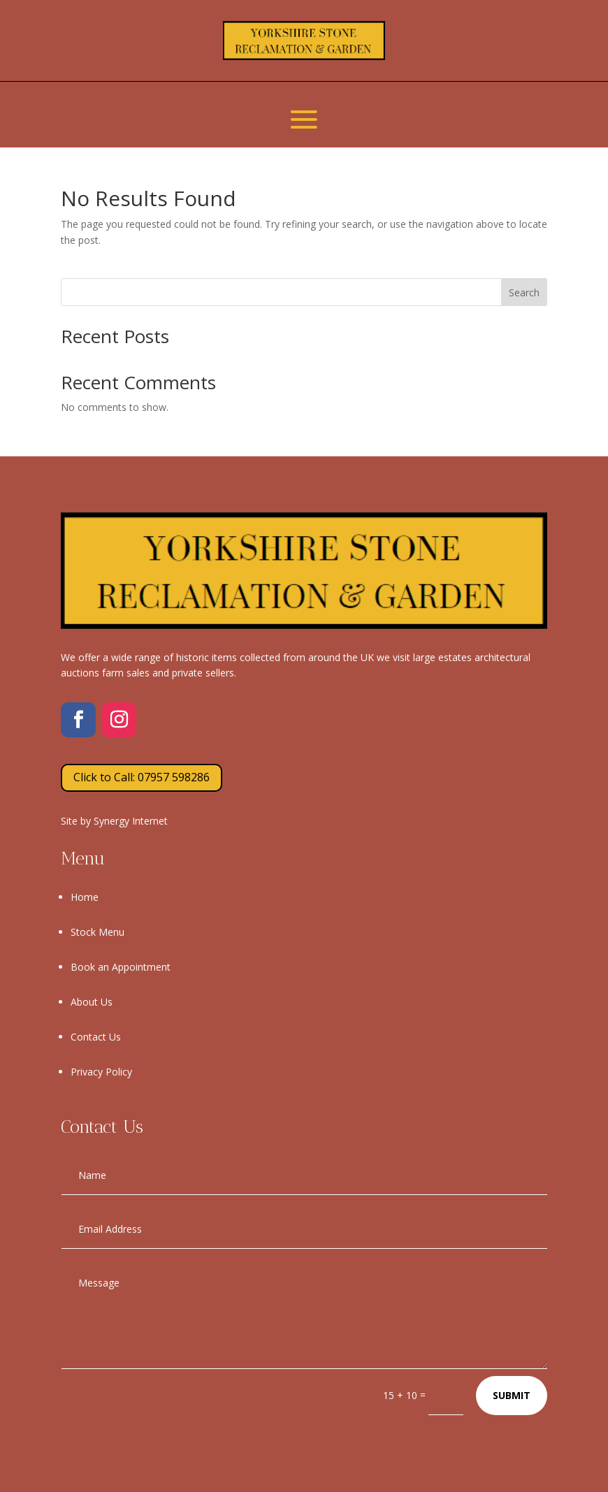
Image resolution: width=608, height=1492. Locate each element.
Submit (511, 1395)
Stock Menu (97, 932)
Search (524, 292)
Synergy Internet (131, 820)
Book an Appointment (121, 966)
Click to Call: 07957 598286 (141, 777)
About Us (92, 1001)
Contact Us (96, 1036)
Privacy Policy (101, 1071)
